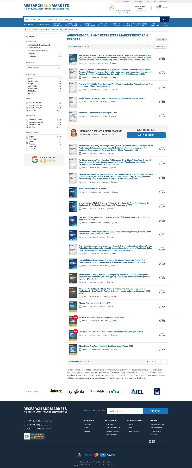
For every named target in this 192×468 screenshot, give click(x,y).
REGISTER (155, 411)
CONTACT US (138, 1)
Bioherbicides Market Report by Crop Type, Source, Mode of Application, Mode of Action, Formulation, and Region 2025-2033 (115, 233)
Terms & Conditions (105, 462)
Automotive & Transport (103, 24)
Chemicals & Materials (57, 24)
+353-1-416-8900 (140, 8)
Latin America (44, 88)
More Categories (154, 24)
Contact (132, 425)
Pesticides (32, 56)
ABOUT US (126, 1)
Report (45, 137)
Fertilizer (32, 53)
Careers (87, 428)
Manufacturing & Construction (71, 24)
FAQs (130, 428)
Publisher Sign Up (157, 425)
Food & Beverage (126, 24)
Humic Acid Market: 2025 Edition (92, 189)
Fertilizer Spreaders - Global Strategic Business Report (101, 317)
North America (44, 81)
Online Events (156, 431)
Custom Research (113, 431)
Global (45, 79)
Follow (161, 39)
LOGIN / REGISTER (161, 1)
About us (87, 425)
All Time (45, 127)
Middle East (44, 91)
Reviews (87, 431)
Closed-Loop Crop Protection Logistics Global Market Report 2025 (106, 346)
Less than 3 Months (45, 122)
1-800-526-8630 (123, 11)
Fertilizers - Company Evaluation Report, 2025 (98, 113)
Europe (44, 83)
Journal (45, 149)
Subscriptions (111, 434)
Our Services (164, 24)
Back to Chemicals (34, 48)
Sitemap (83, 462)
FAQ (148, 1)
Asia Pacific (44, 86)
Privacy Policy (92, 462)
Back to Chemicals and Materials (38, 45)
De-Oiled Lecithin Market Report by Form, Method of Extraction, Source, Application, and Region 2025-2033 (115, 218)
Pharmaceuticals (43, 25)
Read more (141, 378)
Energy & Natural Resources (87, 24)
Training (45, 144)
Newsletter (45, 139)
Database (45, 146)
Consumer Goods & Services (140, 24)
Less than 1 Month (45, 120)
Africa (44, 93)
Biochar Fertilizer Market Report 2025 (94, 303)
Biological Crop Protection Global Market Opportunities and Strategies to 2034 (111, 332)
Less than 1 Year (45, 125)
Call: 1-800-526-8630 (146, 130)
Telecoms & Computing (115, 24)
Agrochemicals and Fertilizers (38, 50)
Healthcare (28, 25)
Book (45, 141)
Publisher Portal (157, 428)
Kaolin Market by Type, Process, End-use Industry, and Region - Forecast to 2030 (112, 98)
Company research (113, 428)
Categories (110, 425)
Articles (154, 434)
